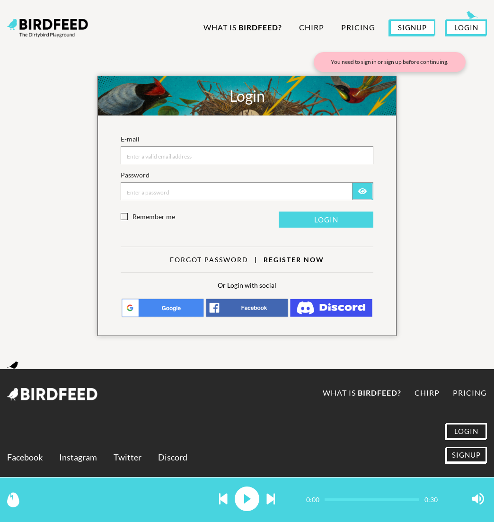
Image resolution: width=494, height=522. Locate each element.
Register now (294, 260)
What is (242, 27)
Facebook (25, 457)
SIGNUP (412, 27)
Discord (172, 457)
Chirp (311, 27)
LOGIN (466, 27)
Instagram (78, 457)
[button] (223, 499)
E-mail (130, 139)
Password (135, 175)
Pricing (358, 27)
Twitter (127, 457)
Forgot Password (209, 260)
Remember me (153, 216)
